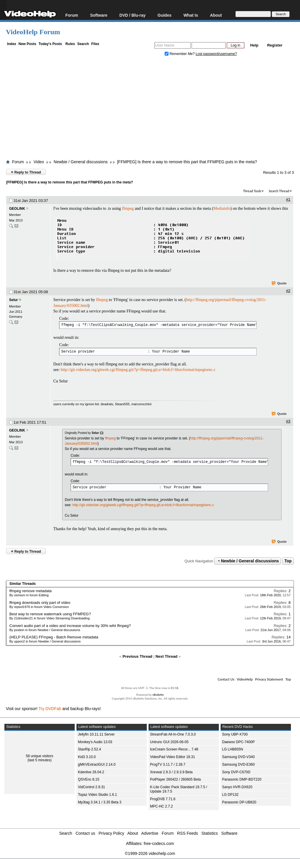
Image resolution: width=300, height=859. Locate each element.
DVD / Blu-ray (132, 15)
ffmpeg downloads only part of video (39, 602)
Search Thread (279, 191)
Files (95, 44)
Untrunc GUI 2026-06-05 (169, 742)
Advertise (149, 833)
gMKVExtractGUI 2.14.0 (96, 764)
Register (274, 45)
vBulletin (158, 695)
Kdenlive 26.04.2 (91, 772)
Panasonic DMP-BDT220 (241, 779)
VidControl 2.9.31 (91, 787)
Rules (70, 44)
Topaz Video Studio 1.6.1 (97, 795)
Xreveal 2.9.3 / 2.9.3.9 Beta (171, 772)
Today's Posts (50, 44)
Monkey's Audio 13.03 (95, 742)
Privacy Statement (269, 679)
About (216, 15)
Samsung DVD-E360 (238, 764)
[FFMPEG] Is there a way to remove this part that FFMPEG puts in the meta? (187, 161)
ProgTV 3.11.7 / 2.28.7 (167, 764)
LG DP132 (230, 795)
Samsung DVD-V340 (238, 757)
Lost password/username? (216, 54)
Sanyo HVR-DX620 (237, 787)
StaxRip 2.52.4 (89, 749)
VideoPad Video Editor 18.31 (172, 757)
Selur (13, 300)
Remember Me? (180, 54)
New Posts (27, 44)
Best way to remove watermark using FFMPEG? (50, 614)
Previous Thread (137, 656)
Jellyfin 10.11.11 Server (96, 734)
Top (288, 561)
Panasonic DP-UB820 (239, 802)
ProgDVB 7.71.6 (162, 799)
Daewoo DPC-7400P (238, 742)
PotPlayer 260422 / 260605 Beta (175, 779)
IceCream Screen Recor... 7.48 (174, 749)
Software (98, 15)
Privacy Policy (111, 833)
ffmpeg (128, 208)
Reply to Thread (26, 171)
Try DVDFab (50, 708)
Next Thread (167, 656)
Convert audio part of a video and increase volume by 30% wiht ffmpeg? (70, 625)
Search (83, 44)
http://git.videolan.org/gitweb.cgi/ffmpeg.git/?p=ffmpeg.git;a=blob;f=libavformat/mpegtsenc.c (138, 369)
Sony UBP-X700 (235, 734)
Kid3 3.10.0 (87, 757)
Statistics (210, 833)
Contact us (85, 833)
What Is (190, 15)
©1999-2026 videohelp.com (150, 853)
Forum (71, 15)
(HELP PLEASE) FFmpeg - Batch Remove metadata (53, 637)
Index (11, 44)
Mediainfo (221, 208)
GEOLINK (17, 209)
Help (254, 45)
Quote (279, 283)
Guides (164, 15)
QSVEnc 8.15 (88, 779)
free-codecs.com (159, 843)
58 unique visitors (39, 756)
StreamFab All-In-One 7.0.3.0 (173, 734)
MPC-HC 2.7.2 (161, 806)
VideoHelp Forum (33, 32)
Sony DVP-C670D (236, 772)
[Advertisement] (153, 109)
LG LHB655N (232, 749)
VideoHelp (245, 679)
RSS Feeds (187, 833)
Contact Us (226, 679)
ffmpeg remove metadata (30, 591)
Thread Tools (252, 191)
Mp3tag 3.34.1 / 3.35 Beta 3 (99, 802)
